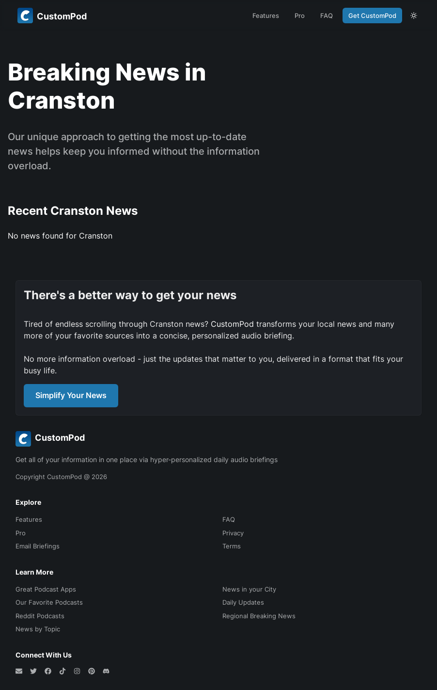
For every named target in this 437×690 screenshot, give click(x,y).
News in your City (249, 589)
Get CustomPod (372, 15)
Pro (300, 15)
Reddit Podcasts (40, 616)
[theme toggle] (413, 15)
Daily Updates (243, 602)
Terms (231, 546)
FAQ (326, 15)
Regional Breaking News (259, 616)
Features (265, 15)
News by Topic (38, 629)
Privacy (233, 533)
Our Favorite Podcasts (49, 602)
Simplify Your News (71, 395)
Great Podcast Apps (46, 589)
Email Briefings (38, 546)
